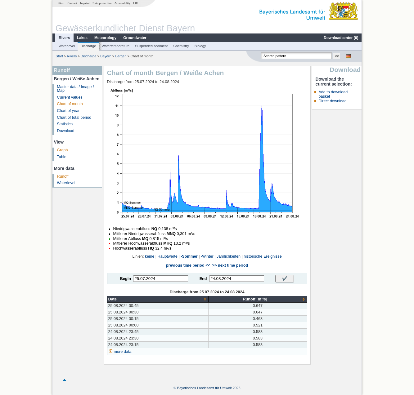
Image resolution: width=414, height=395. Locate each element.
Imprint (85, 3)
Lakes (82, 38)
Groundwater (134, 38)
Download (65, 131)
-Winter (207, 256)
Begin (125, 279)
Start (61, 3)
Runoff (63, 176)
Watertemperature (116, 46)
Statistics (65, 124)
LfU (135, 3)
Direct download (332, 101)
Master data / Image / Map (75, 89)
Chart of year (68, 111)
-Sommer (189, 256)
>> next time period (230, 265)
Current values (70, 97)
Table (61, 157)
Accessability (122, 3)
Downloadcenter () (341, 38)
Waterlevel (67, 46)
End (203, 279)
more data (123, 351)
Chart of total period (74, 117)
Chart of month (70, 104)
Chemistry (181, 46)
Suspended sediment (151, 46)
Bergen (120, 56)
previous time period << (188, 265)
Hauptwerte (167, 256)
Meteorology (105, 38)
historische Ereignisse (263, 256)
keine (149, 256)
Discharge (88, 46)
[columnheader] (157, 299)
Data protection (101, 3)
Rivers (64, 38)
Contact (72, 3)
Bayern (105, 56)
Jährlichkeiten (229, 256)
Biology (200, 46)
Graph (62, 150)
